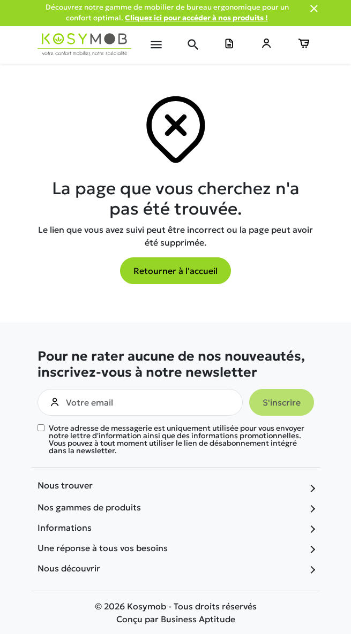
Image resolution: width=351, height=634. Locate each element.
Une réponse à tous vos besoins (103, 548)
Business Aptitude (198, 619)
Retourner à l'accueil (175, 270)
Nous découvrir (69, 568)
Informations (65, 527)
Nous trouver (65, 485)
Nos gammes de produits (89, 507)
